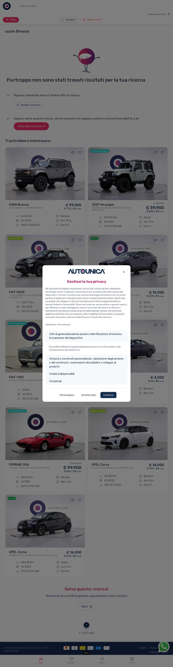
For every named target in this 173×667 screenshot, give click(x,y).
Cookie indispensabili (61, 373)
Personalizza (67, 395)
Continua (108, 395)
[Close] (123, 271)
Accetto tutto (88, 395)
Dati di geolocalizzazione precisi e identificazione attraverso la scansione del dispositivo (85, 336)
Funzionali (55, 381)
